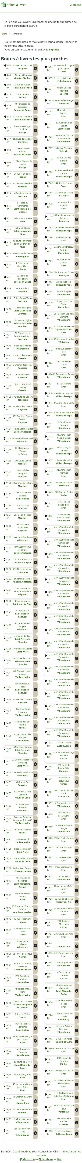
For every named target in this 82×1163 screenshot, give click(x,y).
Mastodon (27, 1159)
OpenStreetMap (21, 1151)
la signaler (52, 49)
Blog (59, 1159)
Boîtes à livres (16, 5)
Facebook (46, 1159)
